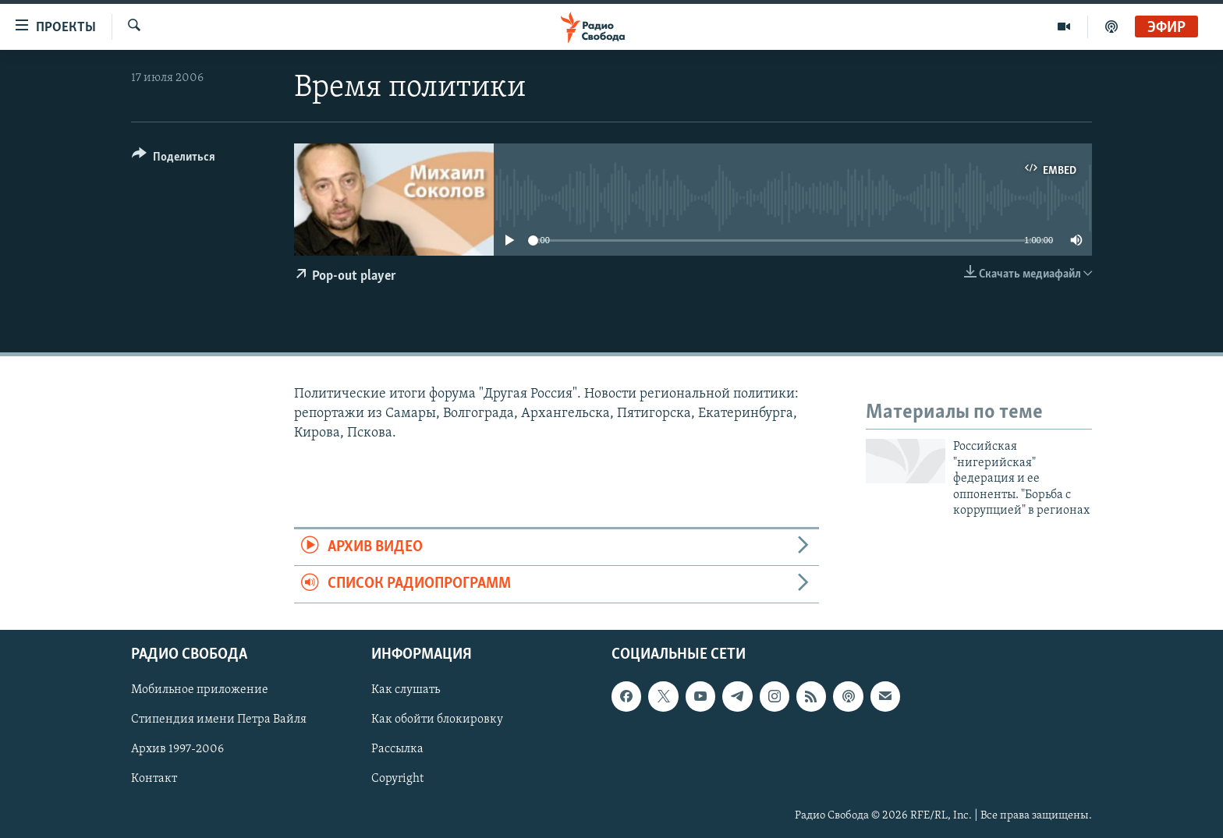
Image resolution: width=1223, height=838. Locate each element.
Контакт (154, 779)
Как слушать (405, 690)
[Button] (173, 159)
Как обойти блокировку (437, 719)
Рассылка (397, 749)
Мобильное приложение (199, 690)
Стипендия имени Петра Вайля (219, 719)
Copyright (397, 779)
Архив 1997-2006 (177, 749)
